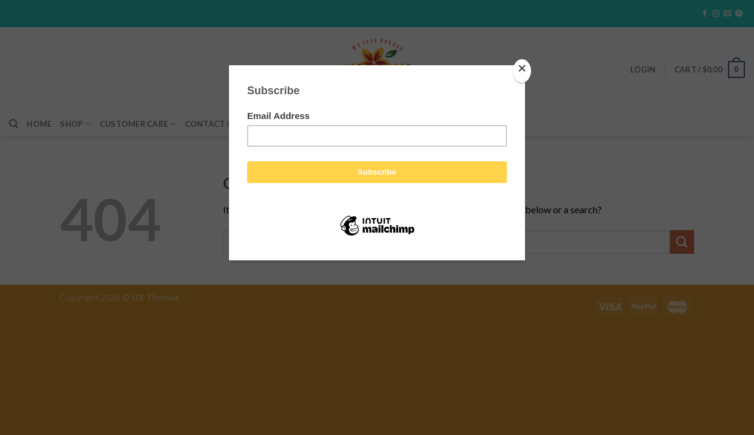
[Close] (522, 71)
